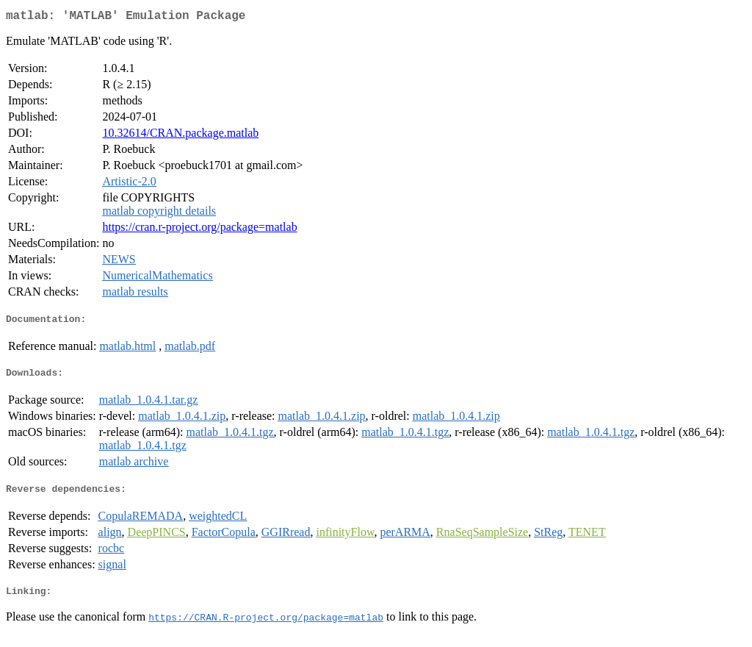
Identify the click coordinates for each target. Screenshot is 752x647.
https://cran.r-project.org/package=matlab (199, 230)
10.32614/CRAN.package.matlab (180, 135)
